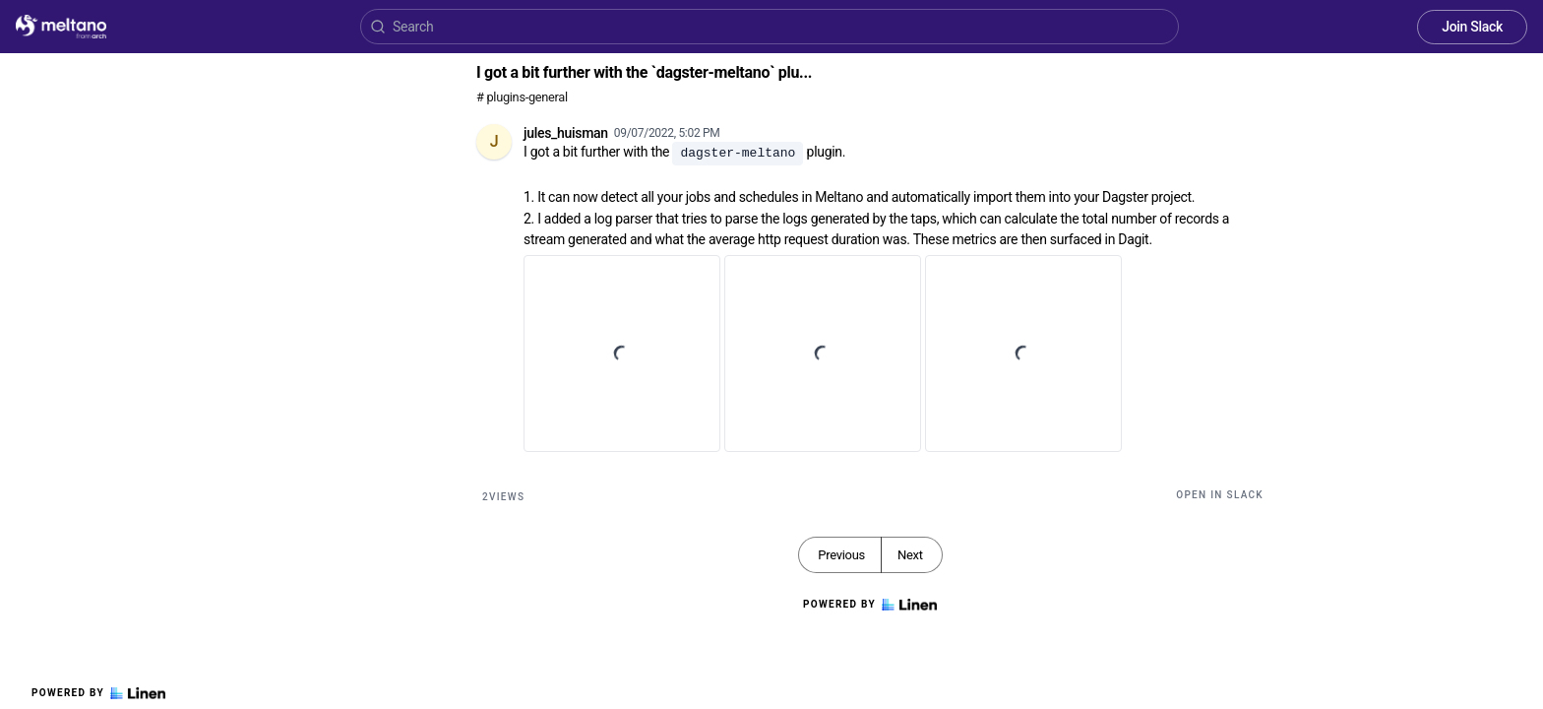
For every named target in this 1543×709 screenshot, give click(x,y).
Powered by (98, 693)
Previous (841, 555)
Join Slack (1472, 26)
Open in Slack (1220, 494)
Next (910, 555)
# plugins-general (522, 97)
